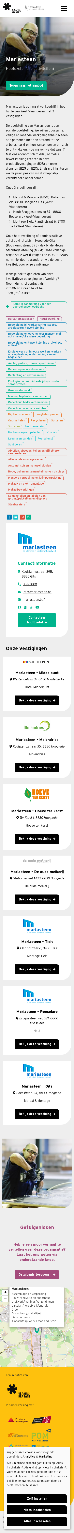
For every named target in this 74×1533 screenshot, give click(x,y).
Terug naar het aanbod (26, 85)
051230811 (30, 584)
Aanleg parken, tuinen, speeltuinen (31, 363)
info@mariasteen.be (37, 592)
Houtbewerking (50, 318)
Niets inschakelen (37, 1510)
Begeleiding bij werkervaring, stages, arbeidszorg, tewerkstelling (32, 326)
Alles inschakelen (37, 1521)
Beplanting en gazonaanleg (26, 375)
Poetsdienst (45, 438)
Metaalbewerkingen (21, 489)
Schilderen (15, 444)
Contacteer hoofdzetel (36, 620)
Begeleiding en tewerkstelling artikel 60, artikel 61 (35, 344)
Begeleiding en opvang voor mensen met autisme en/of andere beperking (34, 335)
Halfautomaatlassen (21, 318)
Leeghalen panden (47, 414)
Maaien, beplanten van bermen (28, 396)
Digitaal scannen (19, 414)
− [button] (5, 1299)
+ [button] (5, 1293)
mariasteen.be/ (34, 600)
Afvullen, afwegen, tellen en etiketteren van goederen (34, 452)
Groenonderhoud (19, 390)
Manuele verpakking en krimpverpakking (34, 477)
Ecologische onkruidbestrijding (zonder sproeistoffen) (33, 383)
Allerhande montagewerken (26, 459)
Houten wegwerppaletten (24, 432)
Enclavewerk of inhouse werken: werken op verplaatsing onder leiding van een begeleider (34, 354)
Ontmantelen (16, 420)
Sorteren (57, 420)
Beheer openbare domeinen (26, 369)
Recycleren (38, 420)
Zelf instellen (37, 1498)
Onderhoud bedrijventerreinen (28, 402)
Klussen (52, 432)
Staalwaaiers (16, 504)
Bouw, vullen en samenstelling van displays (36, 471)
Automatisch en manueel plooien (29, 465)
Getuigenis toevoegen (35, 1274)
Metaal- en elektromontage (26, 483)
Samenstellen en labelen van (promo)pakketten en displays (27, 497)
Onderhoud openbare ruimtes (27, 408)
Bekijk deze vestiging (35, 700)
